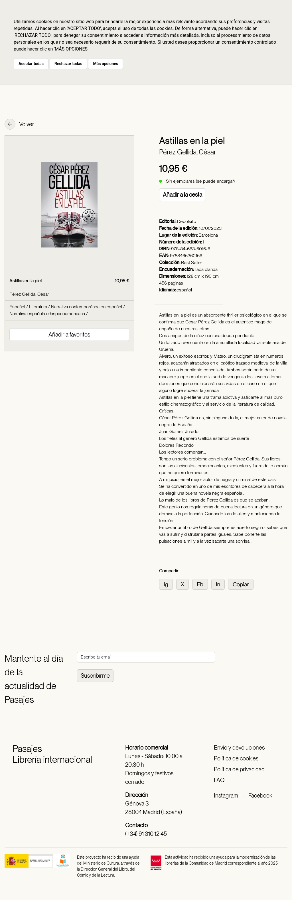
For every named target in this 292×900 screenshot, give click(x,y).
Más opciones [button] (105, 63)
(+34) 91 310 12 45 (146, 833)
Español (17, 306)
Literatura (38, 306)
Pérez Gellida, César (187, 152)
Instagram (226, 795)
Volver (19, 125)
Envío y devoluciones (239, 747)
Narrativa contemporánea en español (86, 306)
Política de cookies (236, 758)
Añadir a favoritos (69, 334)
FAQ (219, 780)
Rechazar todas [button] (68, 63)
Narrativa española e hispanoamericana (47, 313)
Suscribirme (95, 675)
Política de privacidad (239, 769)
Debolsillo (186, 221)
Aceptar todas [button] (31, 63)
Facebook (260, 795)
